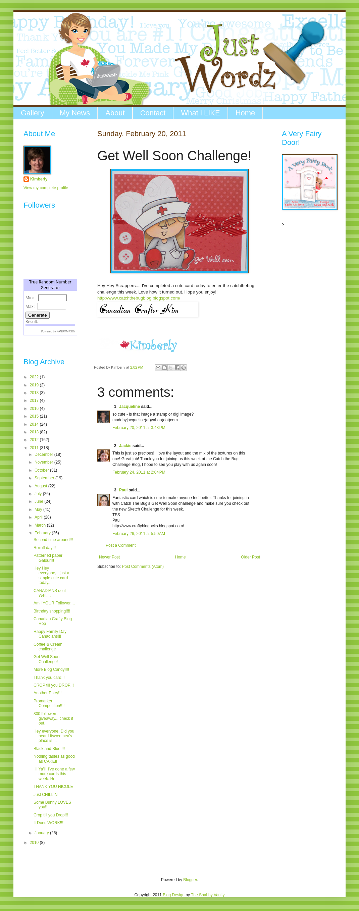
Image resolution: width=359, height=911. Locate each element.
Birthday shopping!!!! (52, 611)
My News (75, 113)
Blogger (190, 879)
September (45, 478)
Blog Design (174, 895)
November (44, 462)
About (115, 113)
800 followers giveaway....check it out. (53, 718)
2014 (35, 424)
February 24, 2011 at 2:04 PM (138, 472)
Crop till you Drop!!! (51, 815)
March (41, 525)
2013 (35, 432)
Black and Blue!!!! (49, 748)
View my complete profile (45, 187)
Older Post (250, 557)
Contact (153, 113)
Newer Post (109, 557)
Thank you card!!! (49, 677)
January (42, 832)
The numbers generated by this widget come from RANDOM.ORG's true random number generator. (50, 312)
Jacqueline (129, 406)
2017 (35, 400)
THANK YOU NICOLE (53, 786)
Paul (123, 490)
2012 (35, 439)
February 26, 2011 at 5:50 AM (138, 533)
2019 (35, 385)
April (39, 517)
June (39, 501)
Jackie (125, 445)
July (39, 493)
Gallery (32, 113)
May (39, 509)
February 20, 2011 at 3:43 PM (138, 427)
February (43, 533)
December (44, 454)
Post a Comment (121, 545)
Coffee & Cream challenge (48, 646)
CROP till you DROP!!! (54, 685)
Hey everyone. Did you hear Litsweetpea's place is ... (54, 736)
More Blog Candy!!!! (51, 669)
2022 (35, 377)
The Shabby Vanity (208, 895)
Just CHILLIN (45, 794)
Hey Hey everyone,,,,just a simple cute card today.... (51, 575)
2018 (35, 392)
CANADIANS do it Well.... (50, 593)
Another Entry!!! (47, 693)
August (41, 486)
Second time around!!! (53, 539)
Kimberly (38, 179)
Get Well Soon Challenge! (46, 659)
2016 (35, 408)
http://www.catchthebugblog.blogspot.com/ (138, 298)
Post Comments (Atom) (143, 566)
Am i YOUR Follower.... (54, 603)
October (42, 470)
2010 (35, 842)
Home (245, 113)
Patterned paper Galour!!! (48, 557)
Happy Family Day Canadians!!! (50, 634)
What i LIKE (200, 113)
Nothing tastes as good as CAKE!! (54, 758)
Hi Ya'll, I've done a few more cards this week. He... (54, 774)
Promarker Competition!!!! (49, 703)
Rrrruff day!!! (45, 547)
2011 (35, 447)
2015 (35, 416)
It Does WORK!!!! (49, 822)
